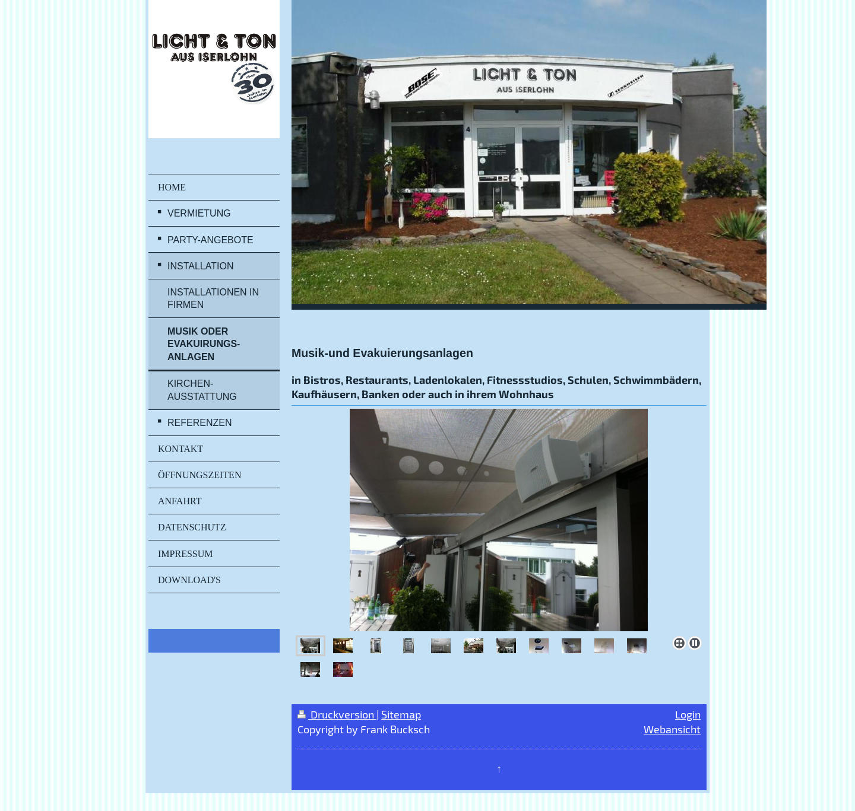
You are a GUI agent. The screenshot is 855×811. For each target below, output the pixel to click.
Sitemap (401, 714)
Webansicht (672, 729)
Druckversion (336, 714)
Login (688, 714)
